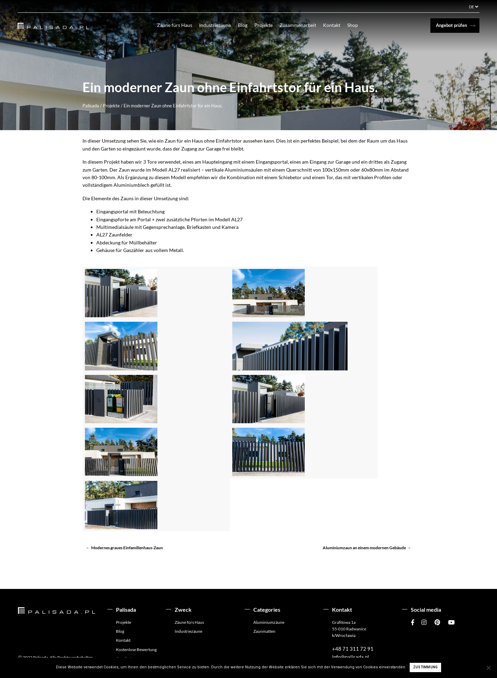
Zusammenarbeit (302, 25)
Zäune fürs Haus (178, 25)
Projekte (268, 25)
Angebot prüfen (451, 25)
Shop (356, 25)
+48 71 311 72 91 (352, 632)
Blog (247, 25)
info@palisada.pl (350, 641)
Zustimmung (425, 667)
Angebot (123, 642)
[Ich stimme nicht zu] (488, 667)
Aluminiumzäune (268, 606)
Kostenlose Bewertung (136, 633)
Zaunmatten (264, 615)
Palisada (90, 105)
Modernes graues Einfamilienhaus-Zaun (127, 531)
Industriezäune (219, 25)
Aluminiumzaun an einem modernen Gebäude (364, 531)
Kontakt (335, 25)
